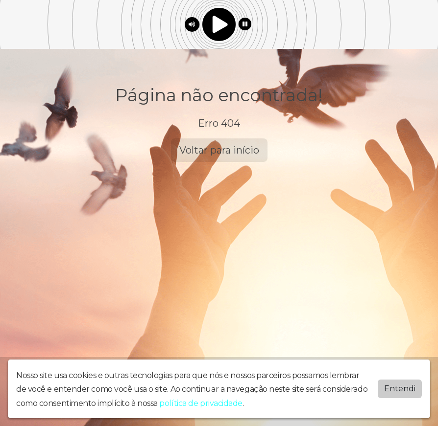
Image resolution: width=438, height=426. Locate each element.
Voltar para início (219, 150)
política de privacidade (201, 402)
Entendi (399, 388)
